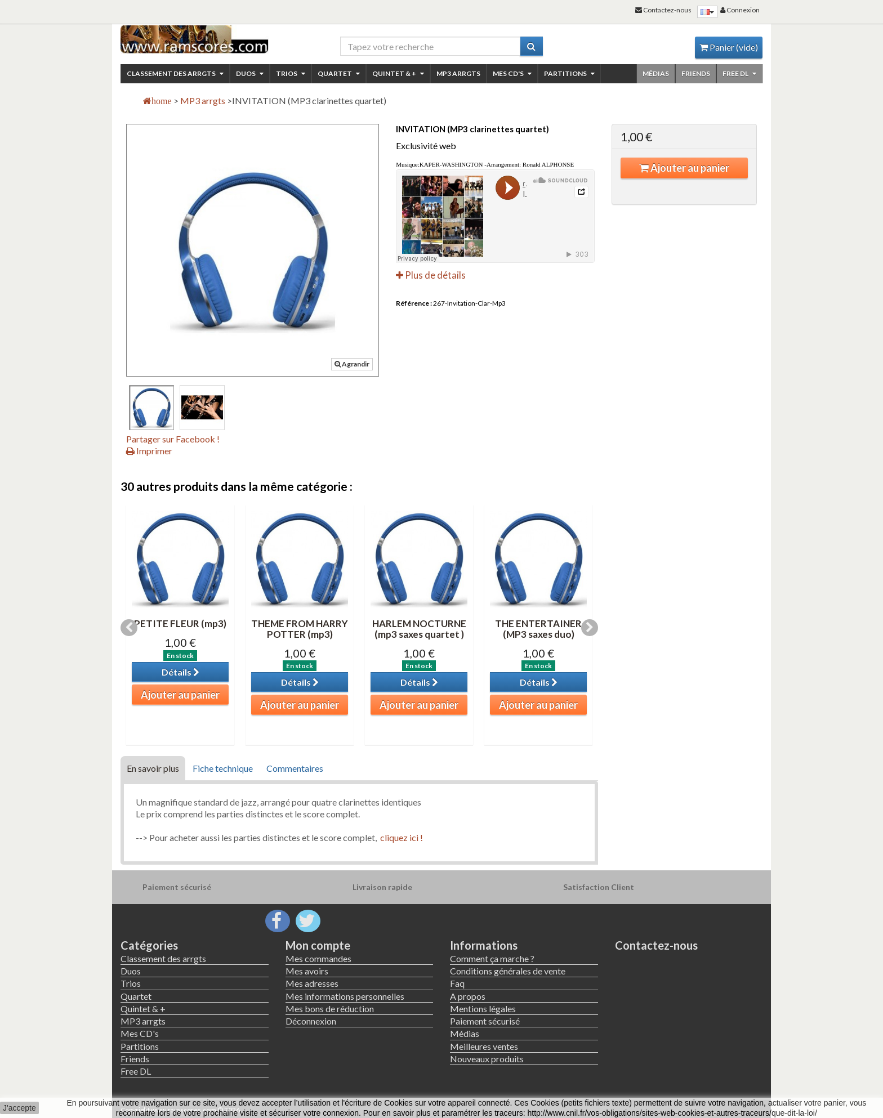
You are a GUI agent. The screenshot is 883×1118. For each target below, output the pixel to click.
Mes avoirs (307, 970)
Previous (129, 627)
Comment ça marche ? (492, 958)
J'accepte (19, 1107)
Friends (695, 73)
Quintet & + (398, 73)
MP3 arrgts (458, 73)
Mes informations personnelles (345, 996)
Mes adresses (312, 983)
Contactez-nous (656, 945)
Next (589, 627)
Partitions (569, 73)
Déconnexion (311, 1021)
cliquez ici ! (400, 837)
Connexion (740, 10)
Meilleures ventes (484, 1046)
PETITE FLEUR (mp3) (180, 623)
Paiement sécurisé (485, 1021)
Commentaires (294, 768)
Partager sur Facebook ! (173, 438)
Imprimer (149, 450)
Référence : (414, 303)
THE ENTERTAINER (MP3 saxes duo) (538, 629)
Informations (484, 945)
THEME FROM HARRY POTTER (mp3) (299, 629)
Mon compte (318, 945)
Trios (290, 73)
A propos (467, 996)
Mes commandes (318, 958)
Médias (656, 73)
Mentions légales (483, 1008)
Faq (457, 983)
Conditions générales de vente (507, 970)
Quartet (339, 73)
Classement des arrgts (175, 73)
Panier (728, 47)
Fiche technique (223, 768)
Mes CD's (512, 73)
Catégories (149, 945)
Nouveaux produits (487, 1058)
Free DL (739, 73)
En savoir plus (153, 768)
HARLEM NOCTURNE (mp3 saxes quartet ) (419, 629)
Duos (250, 73)
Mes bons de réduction (330, 1008)
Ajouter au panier (684, 168)
